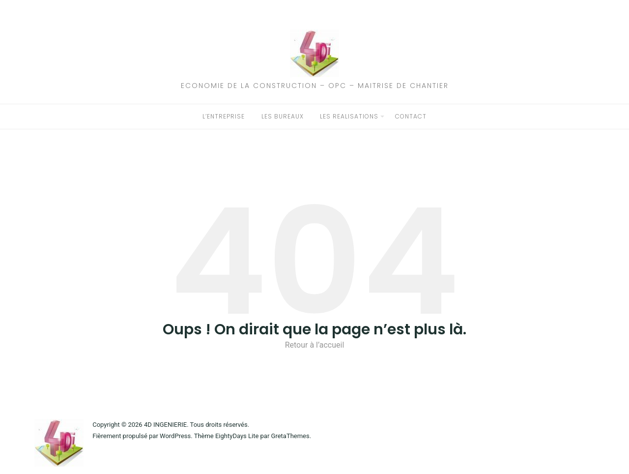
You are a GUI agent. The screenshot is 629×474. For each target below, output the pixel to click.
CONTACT (411, 116)
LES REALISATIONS (349, 116)
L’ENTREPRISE (223, 116)
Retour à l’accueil (314, 345)
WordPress (175, 436)
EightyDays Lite (236, 436)
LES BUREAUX (282, 116)
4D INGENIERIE (165, 424)
